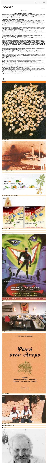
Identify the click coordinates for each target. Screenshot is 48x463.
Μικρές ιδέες (24, 317)
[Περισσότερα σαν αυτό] (38, 76)
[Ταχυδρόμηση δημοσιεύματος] (41, 76)
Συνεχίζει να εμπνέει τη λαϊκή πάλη (8, 425)
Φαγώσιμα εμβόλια (24, 111)
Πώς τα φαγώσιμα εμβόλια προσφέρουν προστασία (24, 213)
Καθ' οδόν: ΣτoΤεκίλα (24, 409)
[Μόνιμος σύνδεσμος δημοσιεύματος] (35, 76)
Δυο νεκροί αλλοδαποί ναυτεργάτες (8, 172)
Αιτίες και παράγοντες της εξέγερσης (24, 155)
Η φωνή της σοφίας (24, 363)
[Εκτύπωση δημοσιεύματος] (44, 76)
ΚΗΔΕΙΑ (4, 427)
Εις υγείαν (4, 230)
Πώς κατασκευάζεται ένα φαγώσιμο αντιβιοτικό (24, 185)
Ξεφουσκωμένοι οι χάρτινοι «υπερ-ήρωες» (24, 267)
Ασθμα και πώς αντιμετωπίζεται (7, 232)
